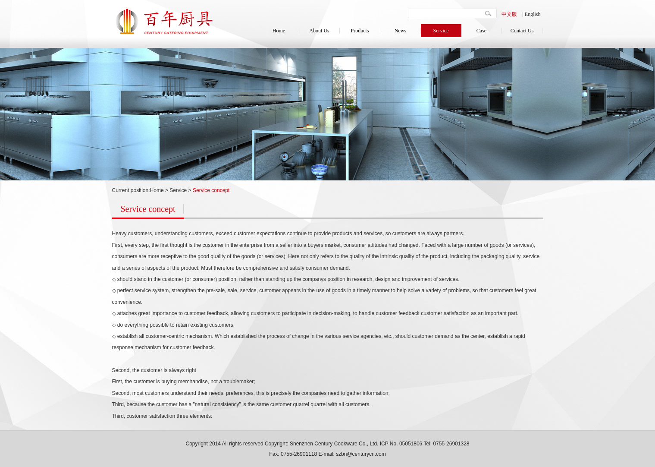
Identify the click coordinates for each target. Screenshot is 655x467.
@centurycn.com (366, 454)
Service (441, 31)
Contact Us (522, 31)
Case (481, 31)
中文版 (509, 14)
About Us (319, 31)
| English (531, 14)
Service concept (211, 190)
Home (279, 31)
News (400, 31)
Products (360, 31)
